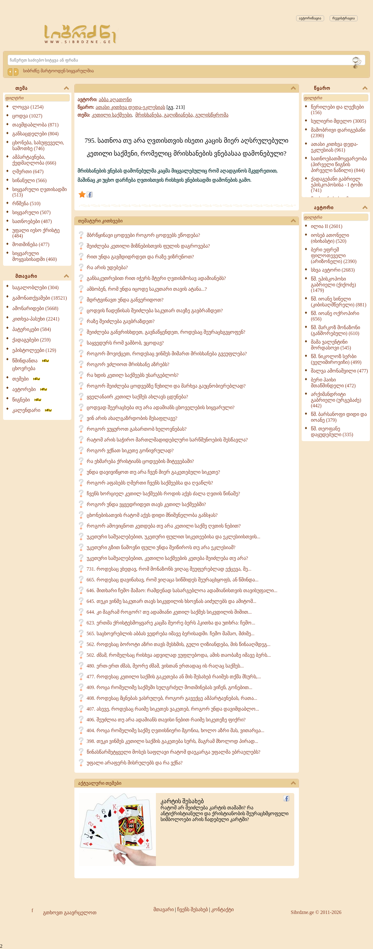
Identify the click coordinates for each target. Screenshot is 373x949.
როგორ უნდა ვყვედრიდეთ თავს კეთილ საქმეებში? (146, 504)
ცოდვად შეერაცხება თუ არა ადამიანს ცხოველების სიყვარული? (161, 407)
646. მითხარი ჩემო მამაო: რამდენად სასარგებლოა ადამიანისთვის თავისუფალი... (182, 590)
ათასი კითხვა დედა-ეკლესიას (130, 107)
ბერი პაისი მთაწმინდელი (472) (333, 382)
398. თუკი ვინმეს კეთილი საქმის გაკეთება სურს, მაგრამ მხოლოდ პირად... (172, 741)
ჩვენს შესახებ (192, 909)
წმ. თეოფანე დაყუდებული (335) (332, 431)
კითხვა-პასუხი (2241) (35, 318)
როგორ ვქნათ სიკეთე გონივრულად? (130, 450)
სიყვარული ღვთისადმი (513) (39, 192)
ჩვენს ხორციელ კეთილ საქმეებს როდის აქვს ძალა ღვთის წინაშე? (163, 493)
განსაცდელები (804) (35, 133)
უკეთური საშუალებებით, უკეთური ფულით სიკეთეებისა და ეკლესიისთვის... (173, 536)
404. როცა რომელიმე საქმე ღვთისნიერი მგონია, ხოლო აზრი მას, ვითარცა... (175, 730)
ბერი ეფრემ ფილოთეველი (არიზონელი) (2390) (333, 255)
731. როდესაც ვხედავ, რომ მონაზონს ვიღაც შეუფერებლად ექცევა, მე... (169, 569)
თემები (26, 378)
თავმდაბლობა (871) (35, 124)
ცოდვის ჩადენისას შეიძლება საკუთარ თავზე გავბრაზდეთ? (155, 310)
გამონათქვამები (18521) (39, 298)
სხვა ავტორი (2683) (333, 270)
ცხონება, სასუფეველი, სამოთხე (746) (38, 145)
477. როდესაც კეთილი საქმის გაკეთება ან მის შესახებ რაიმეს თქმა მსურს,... (174, 676)
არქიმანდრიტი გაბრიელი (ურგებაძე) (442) (336, 400)
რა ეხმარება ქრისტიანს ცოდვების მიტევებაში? (140, 461)
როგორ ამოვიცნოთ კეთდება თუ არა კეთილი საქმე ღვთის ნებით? (164, 525)
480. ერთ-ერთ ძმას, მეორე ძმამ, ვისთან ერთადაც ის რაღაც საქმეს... (165, 665)
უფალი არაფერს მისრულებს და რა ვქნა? (135, 762)
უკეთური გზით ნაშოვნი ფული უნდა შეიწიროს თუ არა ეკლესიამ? (161, 547)
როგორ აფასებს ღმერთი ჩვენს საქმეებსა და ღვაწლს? (150, 482)
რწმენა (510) (26, 203)
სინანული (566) (29, 180)
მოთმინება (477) (31, 244)
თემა (42, 88)
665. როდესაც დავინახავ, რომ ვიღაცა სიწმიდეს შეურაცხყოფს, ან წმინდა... (173, 579)
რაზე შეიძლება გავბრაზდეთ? (121, 321)
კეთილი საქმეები (112, 115)
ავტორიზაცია (310, 18)
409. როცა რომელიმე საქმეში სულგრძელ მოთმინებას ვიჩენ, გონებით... (169, 687)
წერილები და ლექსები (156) (337, 109)
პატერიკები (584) (31, 329)
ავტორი (340, 208)
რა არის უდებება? (107, 267)
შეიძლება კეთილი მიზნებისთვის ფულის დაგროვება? (148, 246)
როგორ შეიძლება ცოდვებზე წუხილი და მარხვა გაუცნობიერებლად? (166, 386)
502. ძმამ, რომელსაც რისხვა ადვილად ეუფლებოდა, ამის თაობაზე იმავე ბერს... (179, 655)
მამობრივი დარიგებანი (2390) (338, 132)
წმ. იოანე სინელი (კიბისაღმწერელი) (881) (338, 301)
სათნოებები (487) (32, 221)
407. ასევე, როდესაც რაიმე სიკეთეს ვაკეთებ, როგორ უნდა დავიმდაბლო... (173, 709)
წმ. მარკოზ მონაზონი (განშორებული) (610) (335, 330)
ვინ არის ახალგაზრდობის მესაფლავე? (132, 418)
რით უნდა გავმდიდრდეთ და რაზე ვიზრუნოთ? (140, 256)
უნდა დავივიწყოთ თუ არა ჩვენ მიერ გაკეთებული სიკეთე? (153, 472)
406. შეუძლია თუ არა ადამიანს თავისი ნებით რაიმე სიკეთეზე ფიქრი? (166, 719)
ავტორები (30, 389)
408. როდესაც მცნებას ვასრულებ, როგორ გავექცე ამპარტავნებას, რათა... (172, 698)
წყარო (340, 88)
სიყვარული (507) (31, 212)
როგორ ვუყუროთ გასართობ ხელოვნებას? (137, 429)
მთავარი (42, 276)
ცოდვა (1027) (27, 115)
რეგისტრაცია (343, 18)
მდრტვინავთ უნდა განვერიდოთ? (125, 299)
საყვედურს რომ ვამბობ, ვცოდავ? (125, 342)
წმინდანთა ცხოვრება (31, 364)
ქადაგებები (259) (31, 339)
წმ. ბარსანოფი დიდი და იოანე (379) (339, 417)
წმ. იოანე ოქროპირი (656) (335, 316)
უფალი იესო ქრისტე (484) (36, 233)
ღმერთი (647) (28, 171)
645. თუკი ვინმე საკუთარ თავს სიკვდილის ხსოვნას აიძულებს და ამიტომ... (171, 601)
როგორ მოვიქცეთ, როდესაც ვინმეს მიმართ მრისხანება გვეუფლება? (167, 353)
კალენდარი (32, 410)
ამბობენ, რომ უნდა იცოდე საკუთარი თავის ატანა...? (147, 289)
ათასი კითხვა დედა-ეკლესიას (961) (334, 147)
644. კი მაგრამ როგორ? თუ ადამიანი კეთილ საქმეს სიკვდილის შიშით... (169, 612)
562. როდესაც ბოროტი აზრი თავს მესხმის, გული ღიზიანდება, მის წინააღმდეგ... (179, 644)
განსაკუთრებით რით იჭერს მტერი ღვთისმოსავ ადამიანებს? (156, 278)
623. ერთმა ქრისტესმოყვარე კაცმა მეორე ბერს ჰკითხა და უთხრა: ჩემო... (171, 622)
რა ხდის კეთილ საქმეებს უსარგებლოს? (133, 375)
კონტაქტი (222, 909)
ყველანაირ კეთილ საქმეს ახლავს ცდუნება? (137, 396)
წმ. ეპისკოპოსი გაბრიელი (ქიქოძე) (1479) (333, 284)
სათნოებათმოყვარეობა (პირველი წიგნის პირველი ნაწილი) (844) (339, 164)
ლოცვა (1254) (28, 107)
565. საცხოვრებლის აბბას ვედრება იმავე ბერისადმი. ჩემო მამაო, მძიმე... (171, 633)
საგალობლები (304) (35, 287)
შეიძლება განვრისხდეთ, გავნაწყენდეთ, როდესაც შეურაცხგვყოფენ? (166, 332)
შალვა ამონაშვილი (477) (339, 370)
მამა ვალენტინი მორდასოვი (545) (331, 344)
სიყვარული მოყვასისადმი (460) (34, 256)
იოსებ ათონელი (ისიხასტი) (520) (330, 238)
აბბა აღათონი (115, 99)
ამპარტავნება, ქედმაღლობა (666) (34, 159)
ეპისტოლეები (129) (34, 350)
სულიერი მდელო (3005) (338, 121)
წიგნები (27, 399)
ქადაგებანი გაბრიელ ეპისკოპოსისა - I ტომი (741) (337, 184)
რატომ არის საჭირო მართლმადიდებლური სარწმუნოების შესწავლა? (167, 439)
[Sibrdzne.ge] (80, 34)
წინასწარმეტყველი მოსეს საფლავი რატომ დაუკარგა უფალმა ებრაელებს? (173, 752)
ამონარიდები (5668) (35, 308)
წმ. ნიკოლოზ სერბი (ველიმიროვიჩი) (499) (336, 359)
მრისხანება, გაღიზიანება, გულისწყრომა (181, 115)
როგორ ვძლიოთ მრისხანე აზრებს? (128, 364)
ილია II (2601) (326, 226)
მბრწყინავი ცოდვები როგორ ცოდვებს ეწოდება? (143, 235)
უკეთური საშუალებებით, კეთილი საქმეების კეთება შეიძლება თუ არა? (167, 558)
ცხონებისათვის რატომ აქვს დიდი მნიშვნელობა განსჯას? (152, 515)
